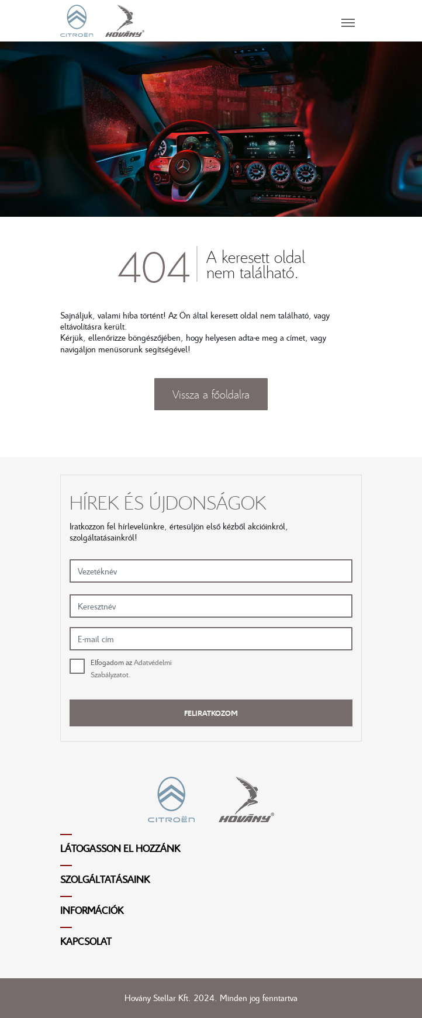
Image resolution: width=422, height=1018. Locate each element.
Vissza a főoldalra (211, 394)
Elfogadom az (131, 668)
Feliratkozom (211, 713)
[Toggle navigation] (253, 20)
